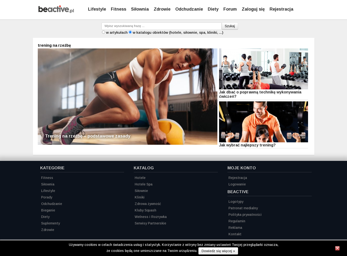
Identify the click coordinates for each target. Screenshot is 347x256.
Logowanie (237, 184)
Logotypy (235, 201)
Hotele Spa (143, 184)
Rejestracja (237, 178)
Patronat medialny (243, 208)
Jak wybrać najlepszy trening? (247, 145)
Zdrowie (162, 9)
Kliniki (140, 197)
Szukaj (230, 26)
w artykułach (117, 32)
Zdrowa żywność (148, 204)
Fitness (118, 9)
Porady (46, 197)
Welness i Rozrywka (151, 217)
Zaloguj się (253, 9)
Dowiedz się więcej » (218, 251)
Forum (230, 9)
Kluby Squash (145, 210)
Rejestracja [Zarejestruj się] (281, 9)
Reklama (235, 228)
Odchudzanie (189, 9)
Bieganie (48, 210)
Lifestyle (97, 9)
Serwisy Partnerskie (150, 223)
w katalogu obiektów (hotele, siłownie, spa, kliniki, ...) (178, 32)
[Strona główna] (56, 12)
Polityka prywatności (245, 215)
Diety (213, 9)
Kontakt (234, 234)
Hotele (140, 178)
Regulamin (236, 221)
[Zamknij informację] (337, 249)
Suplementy (50, 223)
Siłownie (141, 191)
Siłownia (140, 9)
